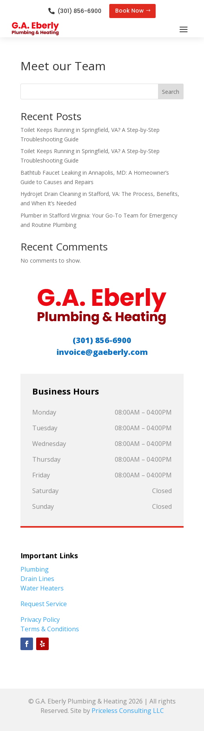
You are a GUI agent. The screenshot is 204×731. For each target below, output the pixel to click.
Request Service (43, 603)
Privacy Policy (40, 619)
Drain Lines (37, 578)
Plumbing (34, 569)
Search (170, 91)
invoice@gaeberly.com (102, 352)
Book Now (129, 11)
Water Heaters (42, 588)
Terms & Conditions (49, 629)
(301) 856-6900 (79, 11)
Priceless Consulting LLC (128, 710)
